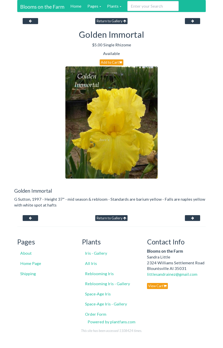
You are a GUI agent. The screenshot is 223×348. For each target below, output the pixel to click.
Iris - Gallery (96, 253)
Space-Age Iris (98, 293)
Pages (94, 6)
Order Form (95, 314)
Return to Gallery (111, 21)
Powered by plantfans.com (111, 321)
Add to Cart (111, 62)
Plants (114, 6)
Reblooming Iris (99, 273)
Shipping (28, 273)
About (26, 253)
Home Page (30, 263)
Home (75, 6)
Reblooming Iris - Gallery (107, 283)
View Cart (157, 286)
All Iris (91, 263)
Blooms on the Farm (42, 7)
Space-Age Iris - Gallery (106, 303)
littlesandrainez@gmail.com (172, 274)
